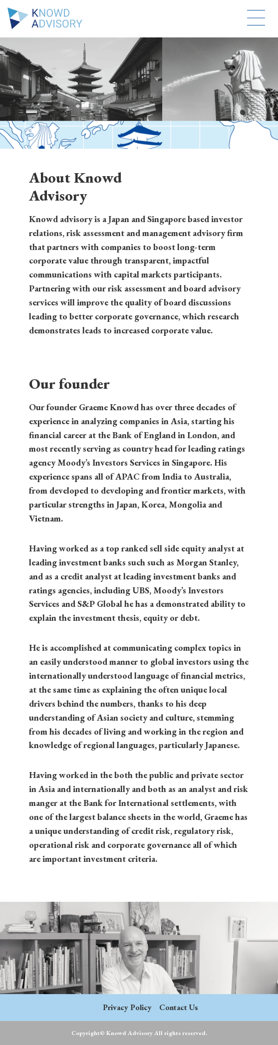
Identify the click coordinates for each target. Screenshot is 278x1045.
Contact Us (178, 1007)
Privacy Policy (127, 1007)
